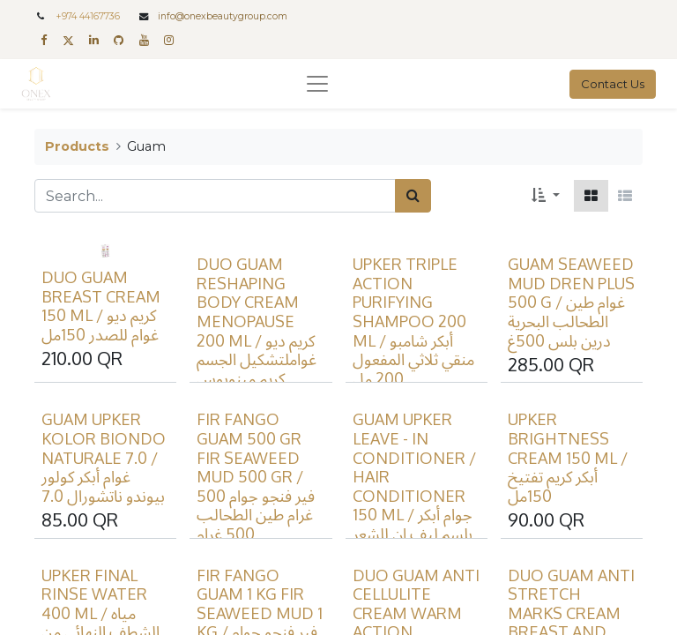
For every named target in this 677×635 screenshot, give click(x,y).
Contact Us (612, 84)
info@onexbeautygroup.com (222, 16)
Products (77, 146)
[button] (546, 196)
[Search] (413, 196)
